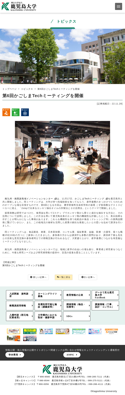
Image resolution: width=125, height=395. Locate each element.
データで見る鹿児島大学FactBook (104, 295)
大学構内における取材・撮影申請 (47, 316)
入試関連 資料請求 (18, 295)
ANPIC (70, 355)
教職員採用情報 (17, 306)
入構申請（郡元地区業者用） (18, 316)
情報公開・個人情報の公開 (19, 350)
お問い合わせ (69, 350)
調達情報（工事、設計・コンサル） (104, 305)
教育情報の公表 (74, 295)
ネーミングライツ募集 (47, 295)
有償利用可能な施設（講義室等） (47, 305)
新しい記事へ (37, 277)
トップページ (9, 89)
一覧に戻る (64, 277)
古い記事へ (89, 277)
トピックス (27, 89)
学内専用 (13, 355)
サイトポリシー (42, 350)
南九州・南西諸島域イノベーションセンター (31, 198)
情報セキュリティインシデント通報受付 (98, 350)
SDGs (69, 316)
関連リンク (56, 350)
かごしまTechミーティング (91, 198)
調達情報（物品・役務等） (76, 305)
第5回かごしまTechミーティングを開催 (23, 265)
